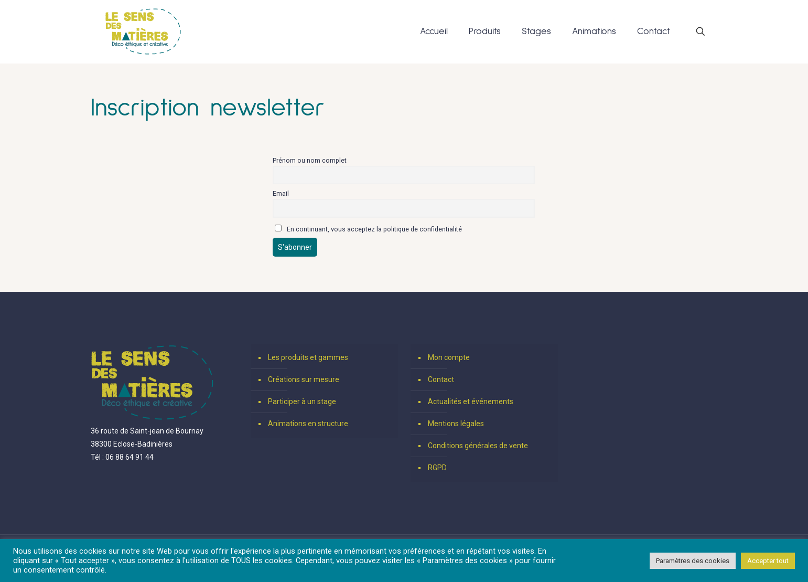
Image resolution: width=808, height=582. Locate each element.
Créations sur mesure (303, 379)
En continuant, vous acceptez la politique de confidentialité (368, 229)
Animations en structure (308, 423)
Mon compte (449, 357)
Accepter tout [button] (768, 561)
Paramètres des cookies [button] (692, 561)
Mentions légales (456, 423)
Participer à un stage (302, 401)
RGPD (437, 467)
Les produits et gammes (308, 357)
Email (281, 193)
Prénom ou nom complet (310, 160)
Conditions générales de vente (478, 445)
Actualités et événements (470, 401)
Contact (441, 379)
